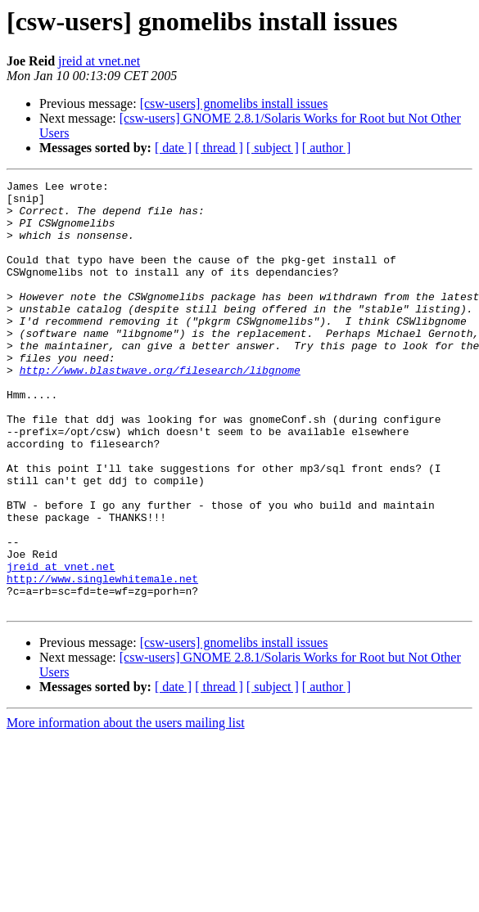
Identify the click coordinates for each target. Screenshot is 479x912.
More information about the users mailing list (126, 808)
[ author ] (326, 148)
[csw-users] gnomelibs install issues (234, 103)
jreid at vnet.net (99, 61)
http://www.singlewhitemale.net (102, 659)
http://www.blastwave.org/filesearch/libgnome (160, 409)
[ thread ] (219, 148)
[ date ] (173, 148)
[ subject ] (272, 148)
